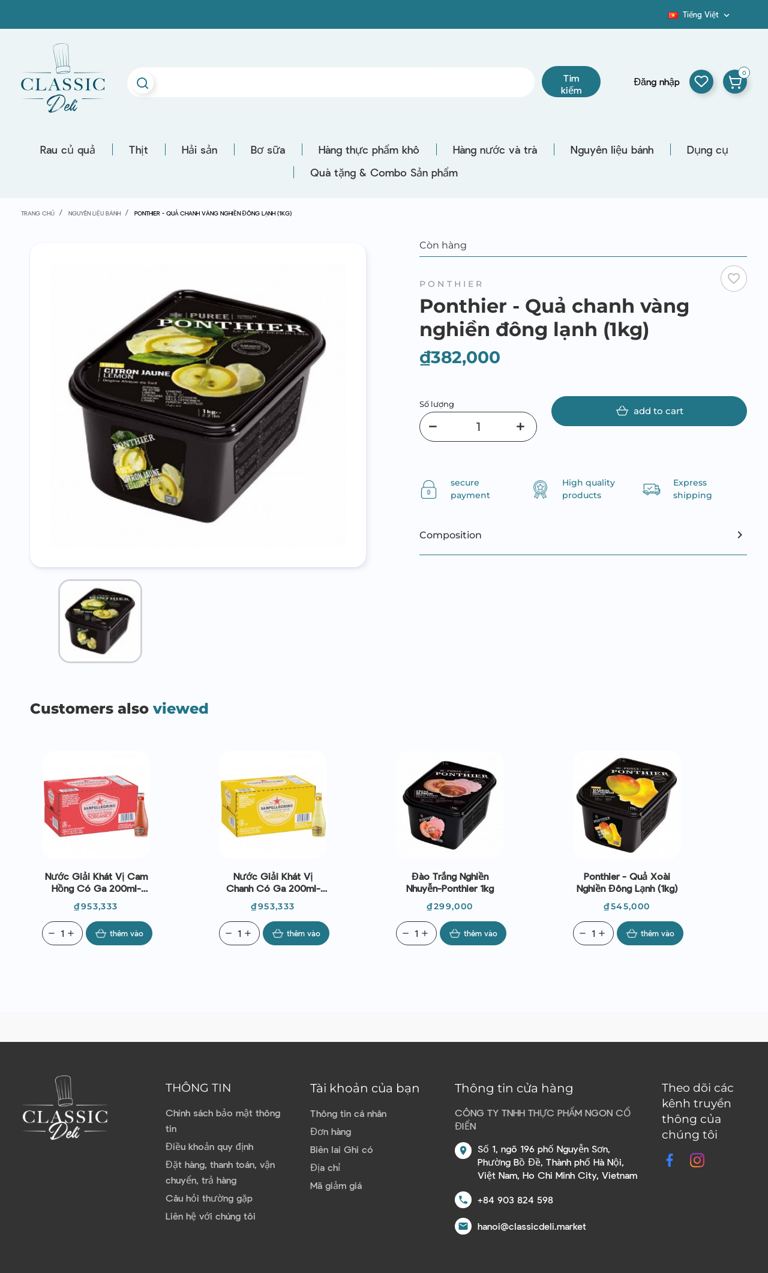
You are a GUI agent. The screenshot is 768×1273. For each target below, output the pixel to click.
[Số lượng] (478, 427)
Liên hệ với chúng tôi (211, 1215)
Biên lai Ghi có (341, 1149)
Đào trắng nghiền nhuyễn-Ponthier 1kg (450, 882)
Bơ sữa (268, 149)
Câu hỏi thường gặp (209, 1197)
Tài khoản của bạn (365, 1088)
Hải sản (199, 149)
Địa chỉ (325, 1167)
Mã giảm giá (336, 1185)
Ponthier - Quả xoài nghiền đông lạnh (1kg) (627, 882)
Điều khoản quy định (209, 1146)
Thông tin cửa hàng (514, 1088)
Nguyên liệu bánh (612, 149)
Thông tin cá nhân (348, 1113)
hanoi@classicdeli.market (532, 1226)
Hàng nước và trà (495, 149)
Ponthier (452, 283)
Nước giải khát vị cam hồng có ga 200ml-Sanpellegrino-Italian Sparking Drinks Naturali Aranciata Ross (96, 882)
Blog (661, 18)
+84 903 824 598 (515, 1199)
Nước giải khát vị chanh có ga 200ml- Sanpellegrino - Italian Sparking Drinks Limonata (273, 882)
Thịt (138, 149)
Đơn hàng (330, 1131)
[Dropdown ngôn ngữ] (700, 14)
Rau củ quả (67, 149)
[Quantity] (62, 933)
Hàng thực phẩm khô (369, 149)
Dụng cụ (707, 149)
